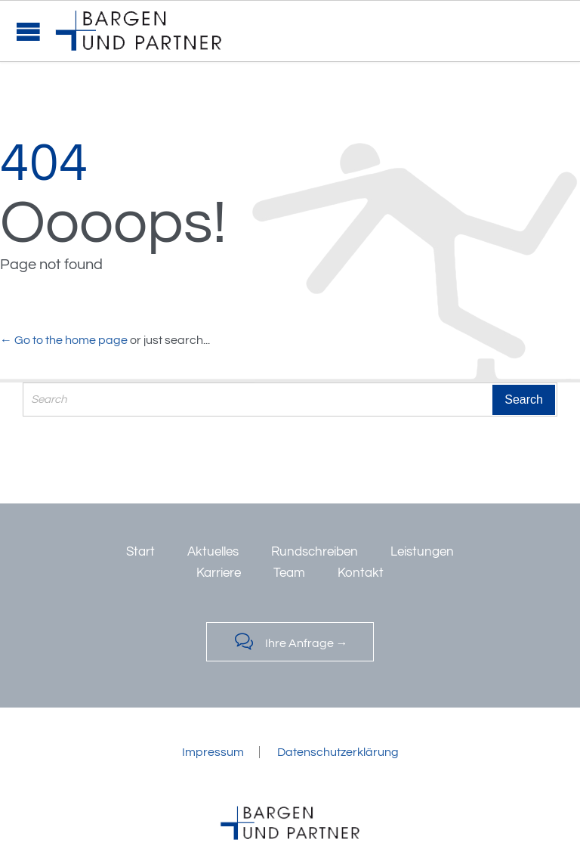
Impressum (213, 752)
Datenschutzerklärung (338, 752)
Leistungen (422, 552)
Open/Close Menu (28, 31)
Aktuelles (213, 552)
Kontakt (361, 573)
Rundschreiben (314, 552)
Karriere (218, 573)
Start (140, 552)
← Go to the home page (64, 340)
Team (289, 573)
